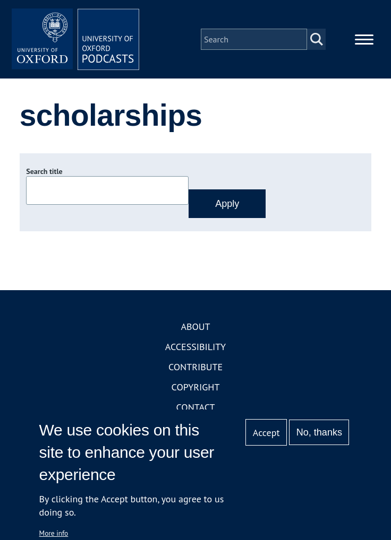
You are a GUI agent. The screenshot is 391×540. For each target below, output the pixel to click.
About (195, 326)
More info (54, 533)
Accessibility (195, 347)
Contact (195, 407)
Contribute (195, 367)
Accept (266, 432)
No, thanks (319, 432)
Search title (44, 171)
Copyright (196, 387)
